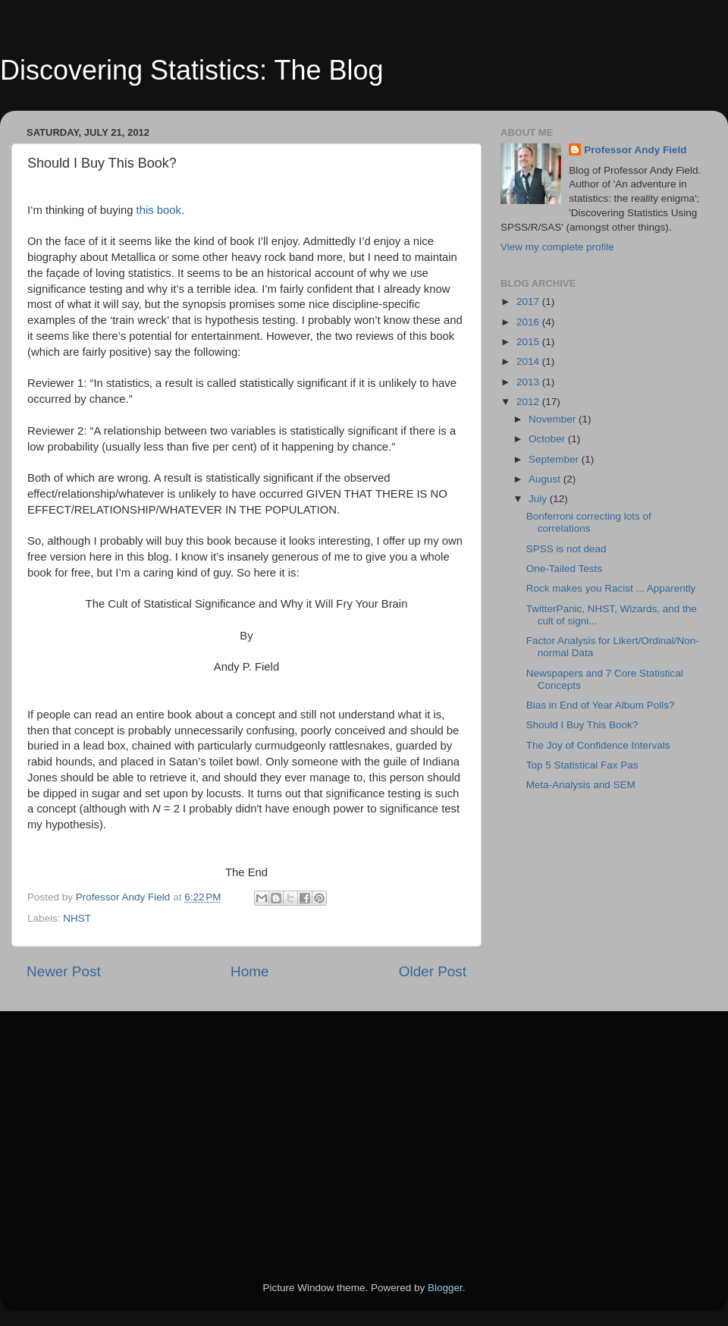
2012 (529, 401)
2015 (529, 341)
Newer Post (64, 971)
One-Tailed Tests (564, 568)
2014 (529, 361)
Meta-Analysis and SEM (580, 784)
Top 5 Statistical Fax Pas (582, 765)
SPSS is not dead (566, 549)
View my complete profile (557, 247)
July (539, 498)
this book (158, 210)
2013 (529, 382)
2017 (529, 301)
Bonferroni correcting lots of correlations (588, 522)
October (548, 439)
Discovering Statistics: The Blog (192, 70)
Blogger (445, 1287)
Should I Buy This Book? (582, 725)
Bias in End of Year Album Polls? (600, 705)
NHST (77, 918)
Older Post (432, 971)
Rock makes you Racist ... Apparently (611, 588)
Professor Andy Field (635, 150)
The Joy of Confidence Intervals (598, 745)
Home (249, 971)
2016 (529, 322)
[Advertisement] (251, 1125)
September (555, 459)
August (546, 479)
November (554, 419)
